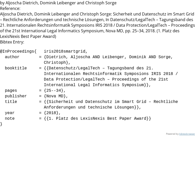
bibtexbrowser (187, 133)
